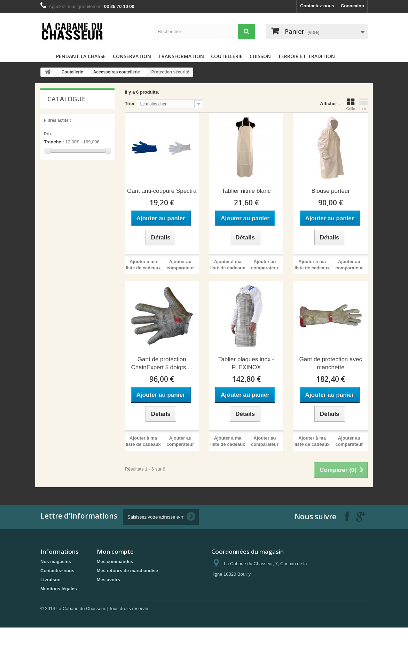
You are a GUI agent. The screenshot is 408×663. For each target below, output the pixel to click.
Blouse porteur (330, 191)
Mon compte (115, 551)
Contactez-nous (317, 5)
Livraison (50, 579)
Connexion (352, 5)
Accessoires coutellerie (116, 72)
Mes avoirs (108, 579)
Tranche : (54, 141)
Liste (363, 104)
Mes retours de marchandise (127, 570)
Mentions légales (58, 588)
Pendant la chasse (81, 56)
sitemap (48, 622)
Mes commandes (115, 561)
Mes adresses (111, 588)
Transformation (181, 56)
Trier (130, 103)
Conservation (132, 56)
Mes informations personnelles (130, 597)
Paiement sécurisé (60, 613)
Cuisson (260, 56)
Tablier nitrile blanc (246, 191)
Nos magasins (55, 561)
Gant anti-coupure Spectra (161, 191)
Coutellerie (227, 56)
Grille (350, 104)
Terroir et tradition (306, 56)
